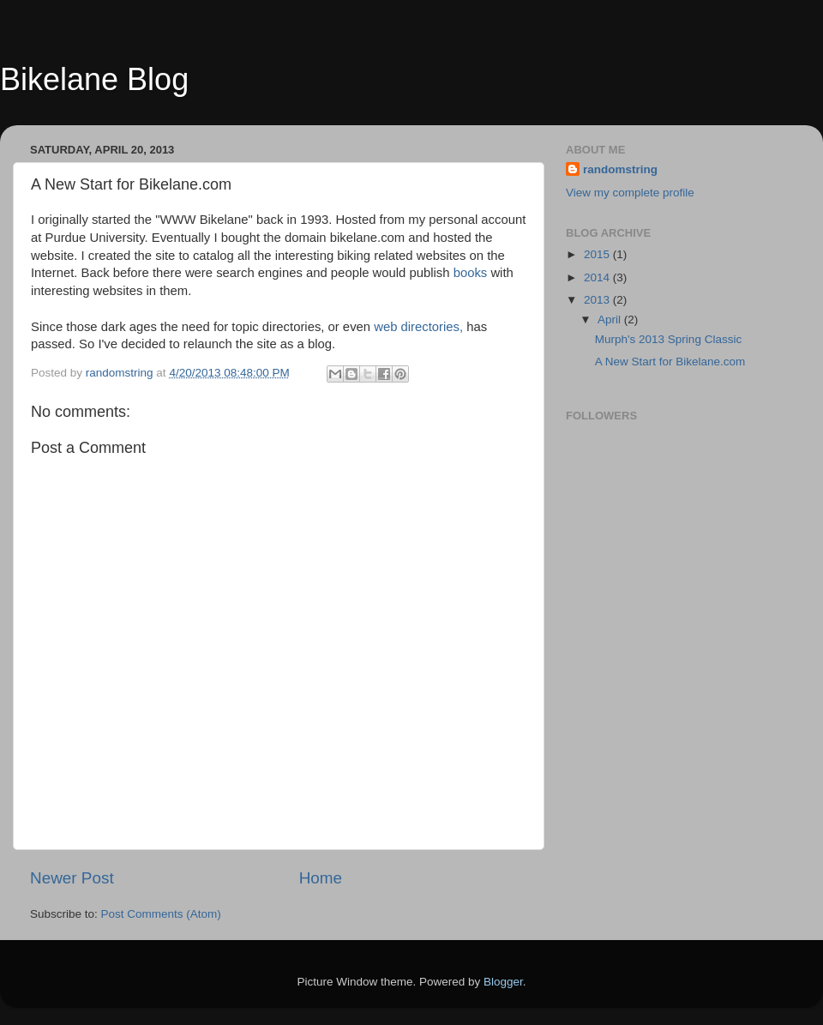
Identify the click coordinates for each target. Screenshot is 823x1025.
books (471, 273)
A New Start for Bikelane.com (670, 361)
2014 (598, 277)
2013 (598, 299)
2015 (598, 254)
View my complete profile (630, 192)
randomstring (620, 169)
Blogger (503, 981)
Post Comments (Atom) (161, 913)
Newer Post (72, 878)
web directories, (418, 327)
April (611, 319)
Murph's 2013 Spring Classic (668, 339)
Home (320, 878)
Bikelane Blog (94, 79)
